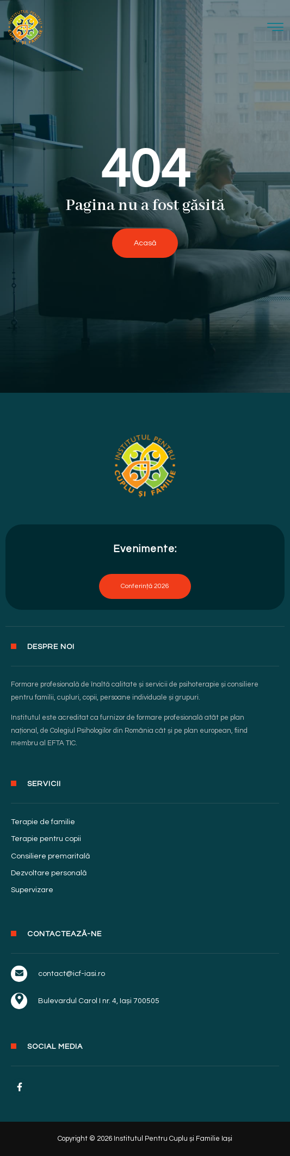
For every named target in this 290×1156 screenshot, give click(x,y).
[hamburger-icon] (275, 28)
